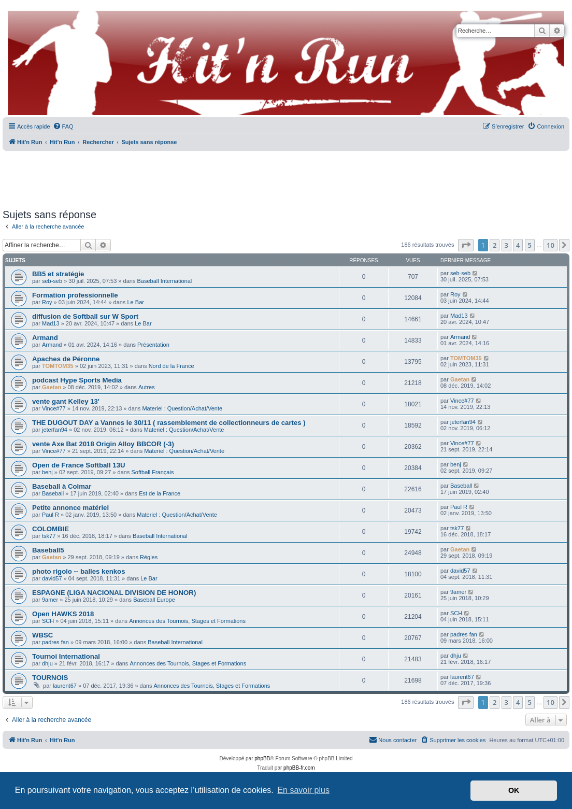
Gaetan (51, 387)
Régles (149, 557)
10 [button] (550, 245)
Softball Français (152, 472)
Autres (146, 387)
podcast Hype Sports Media (77, 380)
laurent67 (65, 686)
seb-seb (52, 281)
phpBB (262, 758)
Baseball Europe (154, 600)
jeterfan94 (54, 430)
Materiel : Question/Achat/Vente (182, 408)
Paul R (50, 515)
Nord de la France (171, 366)
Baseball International (164, 281)
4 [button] (518, 245)
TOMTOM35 (58, 366)
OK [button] (514, 790)
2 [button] (494, 245)
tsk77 (48, 536)
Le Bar (135, 302)
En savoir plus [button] (303, 790)
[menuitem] (63, 126)
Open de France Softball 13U (78, 465)
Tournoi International (66, 656)
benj (47, 472)
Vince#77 (54, 408)
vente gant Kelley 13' (65, 401)
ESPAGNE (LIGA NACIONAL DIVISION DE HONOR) (114, 593)
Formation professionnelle (75, 295)
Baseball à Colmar (61, 486)
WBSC (42, 635)
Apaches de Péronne (65, 359)
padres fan (55, 642)
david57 (52, 578)
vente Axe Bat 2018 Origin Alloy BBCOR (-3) (103, 444)
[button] (466, 245)
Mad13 (51, 323)
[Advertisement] (286, 176)
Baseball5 (48, 550)
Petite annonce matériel (70, 508)
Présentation (153, 345)
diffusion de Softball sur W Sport (85, 316)
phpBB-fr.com (299, 768)
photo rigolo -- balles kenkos (78, 571)
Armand (45, 338)
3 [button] (506, 245)
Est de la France (159, 493)
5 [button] (530, 245)
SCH (48, 621)
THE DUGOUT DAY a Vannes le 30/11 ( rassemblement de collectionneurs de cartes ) (169, 423)
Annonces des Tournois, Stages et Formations (187, 621)
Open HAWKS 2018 (63, 614)
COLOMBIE (50, 529)
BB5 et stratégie (58, 274)
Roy (47, 302)
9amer (50, 600)
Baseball (53, 493)
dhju (47, 663)
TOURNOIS (50, 678)
